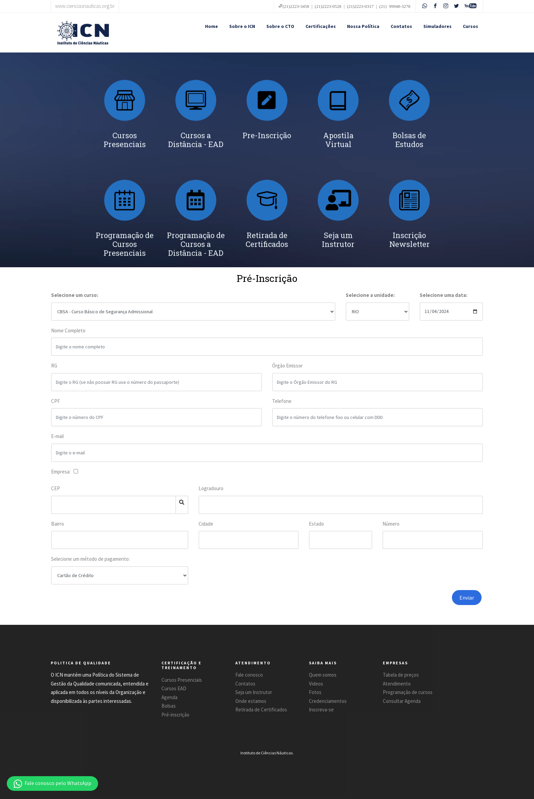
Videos (316, 683)
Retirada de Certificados (261, 709)
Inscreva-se (321, 709)
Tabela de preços (401, 675)
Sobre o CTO (280, 26)
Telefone (282, 406)
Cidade (206, 524)
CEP (55, 488)
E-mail (57, 441)
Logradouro (211, 488)
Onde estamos (250, 701)
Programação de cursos (408, 692)
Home (211, 26)
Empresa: (62, 471)
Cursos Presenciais (181, 680)
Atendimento (397, 683)
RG (54, 370)
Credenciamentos (328, 701)
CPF (55, 406)
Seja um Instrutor (253, 692)
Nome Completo (68, 335)
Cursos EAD (173, 688)
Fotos (315, 692)
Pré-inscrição (175, 714)
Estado (316, 524)
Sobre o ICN (242, 26)
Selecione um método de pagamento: (90, 559)
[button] (52, 783)
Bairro (57, 524)
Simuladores (437, 26)
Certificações (320, 26)
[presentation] (384, 603)
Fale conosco (249, 675)
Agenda (169, 697)
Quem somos (322, 675)
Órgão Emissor (287, 370)
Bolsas (168, 706)
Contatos (401, 26)
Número (390, 524)
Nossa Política (363, 26)
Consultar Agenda (402, 701)
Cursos (470, 26)
